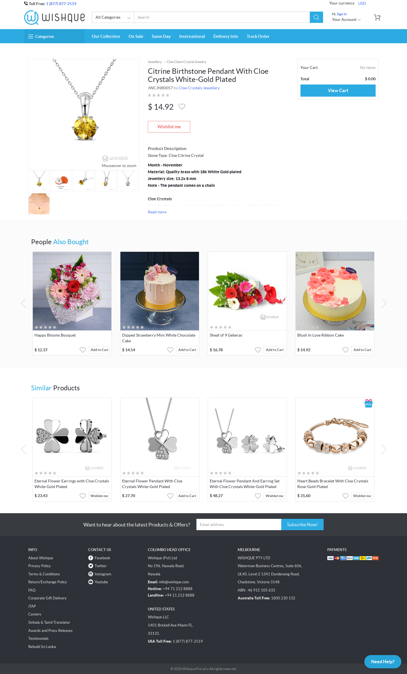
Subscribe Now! (302, 524)
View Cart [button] (338, 90)
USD (362, 3)
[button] (316, 17)
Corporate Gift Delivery (47, 598)
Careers (34, 614)
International (192, 36)
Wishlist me (169, 126)
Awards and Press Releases (50, 631)
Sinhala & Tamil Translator (49, 622)
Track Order (258, 36)
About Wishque (40, 558)
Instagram (103, 574)
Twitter (101, 566)
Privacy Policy (39, 566)
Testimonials (38, 638)
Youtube (101, 582)
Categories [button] (41, 36)
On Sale (136, 36)
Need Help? (383, 661)
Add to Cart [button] (100, 350)
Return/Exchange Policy (47, 582)
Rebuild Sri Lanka (42, 647)
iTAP (32, 606)
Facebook (102, 558)
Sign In (342, 14)
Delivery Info (225, 36)
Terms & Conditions (44, 574)
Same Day (161, 36)
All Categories (114, 18)
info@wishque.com (174, 582)
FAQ (31, 590)
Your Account (346, 19)
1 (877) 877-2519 (61, 3)
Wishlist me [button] (99, 496)
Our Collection (106, 36)
